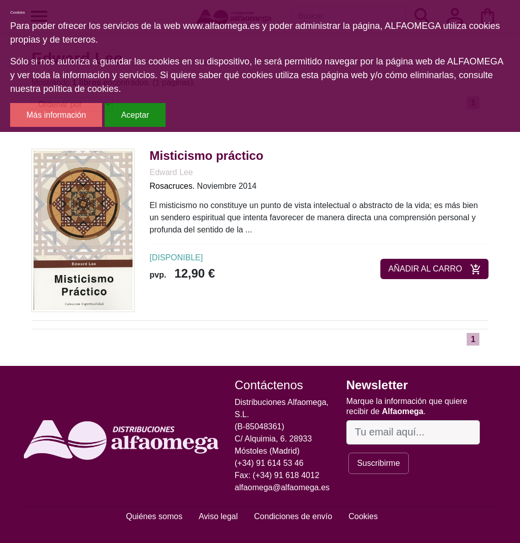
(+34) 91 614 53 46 (269, 463)
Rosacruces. (172, 186)
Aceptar (135, 115)
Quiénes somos (154, 516)
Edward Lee (171, 172)
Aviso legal (218, 516)
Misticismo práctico (207, 155)
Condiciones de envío (293, 516)
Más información (56, 115)
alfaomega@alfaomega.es (282, 487)
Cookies (363, 516)
